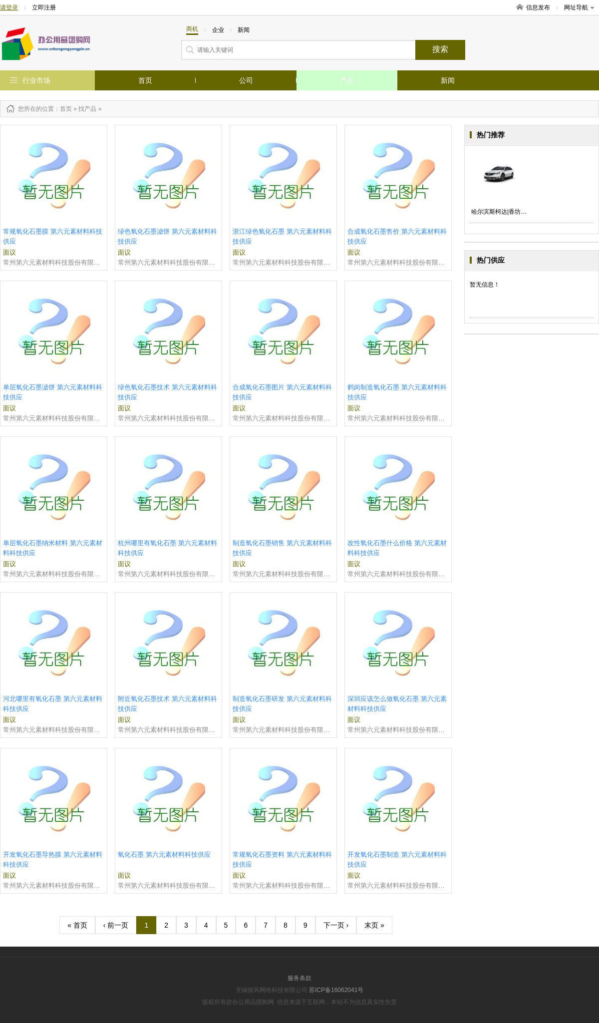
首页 (145, 80)
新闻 (448, 80)
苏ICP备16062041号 (336, 990)
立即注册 (44, 7)
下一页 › (336, 925)
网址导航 (579, 7)
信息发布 (538, 7)
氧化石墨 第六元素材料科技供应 (164, 854)
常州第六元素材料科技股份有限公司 (53, 262)
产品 (347, 80)
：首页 (63, 108)
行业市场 (36, 80)
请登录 (9, 7)
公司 (246, 80)
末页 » (374, 925)
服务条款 (299, 978)
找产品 (87, 108)
